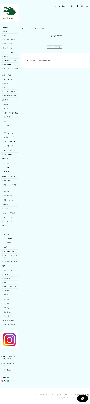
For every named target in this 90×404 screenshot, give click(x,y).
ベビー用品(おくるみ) (10, 261)
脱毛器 (6, 103)
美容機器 (5, 99)
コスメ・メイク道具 (8, 212)
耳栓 (5, 282)
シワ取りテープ (8, 136)
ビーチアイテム (31, 27)
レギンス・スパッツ (10, 91)
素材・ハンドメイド (10, 286)
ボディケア (5, 108)
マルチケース (8, 269)
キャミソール (8, 43)
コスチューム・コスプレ (9, 185)
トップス (6, 303)
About (57, 5)
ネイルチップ (8, 180)
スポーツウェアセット (11, 95)
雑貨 (3, 265)
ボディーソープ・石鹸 (11, 112)
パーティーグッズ (8, 195)
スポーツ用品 (6, 74)
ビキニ (6, 35)
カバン (4, 225)
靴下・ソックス (8, 132)
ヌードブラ (7, 56)
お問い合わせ (7, 369)
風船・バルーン (8, 199)
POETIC (6, 274)
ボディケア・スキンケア (11, 256)
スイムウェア (8, 83)
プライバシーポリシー (63, 394)
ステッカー (7, 64)
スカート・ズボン (9, 315)
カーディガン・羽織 (10, 60)
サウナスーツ (8, 78)
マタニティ (5, 299)
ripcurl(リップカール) (54, 46)
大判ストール (8, 154)
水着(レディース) (7, 30)
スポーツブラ (8, 87)
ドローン (6, 208)
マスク (6, 120)
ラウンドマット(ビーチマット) (11, 69)
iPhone (6, 171)
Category (65, 5)
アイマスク (7, 128)
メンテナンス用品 (9, 324)
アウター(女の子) (9, 251)
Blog (73, 5)
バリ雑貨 (6, 290)
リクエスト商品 (7, 242)
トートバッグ (8, 229)
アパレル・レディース (9, 141)
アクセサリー (6, 158)
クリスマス (7, 190)
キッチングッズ (8, 278)
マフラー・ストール (8, 149)
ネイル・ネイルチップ (9, 175)
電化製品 (5, 203)
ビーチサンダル (8, 51)
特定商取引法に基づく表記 (9, 364)
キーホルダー (8, 162)
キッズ (4, 246)
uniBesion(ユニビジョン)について (9, 357)
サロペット (7, 307)
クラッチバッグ (8, 237)
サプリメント (6, 294)
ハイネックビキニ (9, 39)
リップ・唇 (7, 116)
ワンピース (7, 311)
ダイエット (7, 124)
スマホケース (6, 167)
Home (22, 27)
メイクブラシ (8, 216)
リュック (6, 233)
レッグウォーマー (9, 145)
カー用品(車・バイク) (9, 319)
